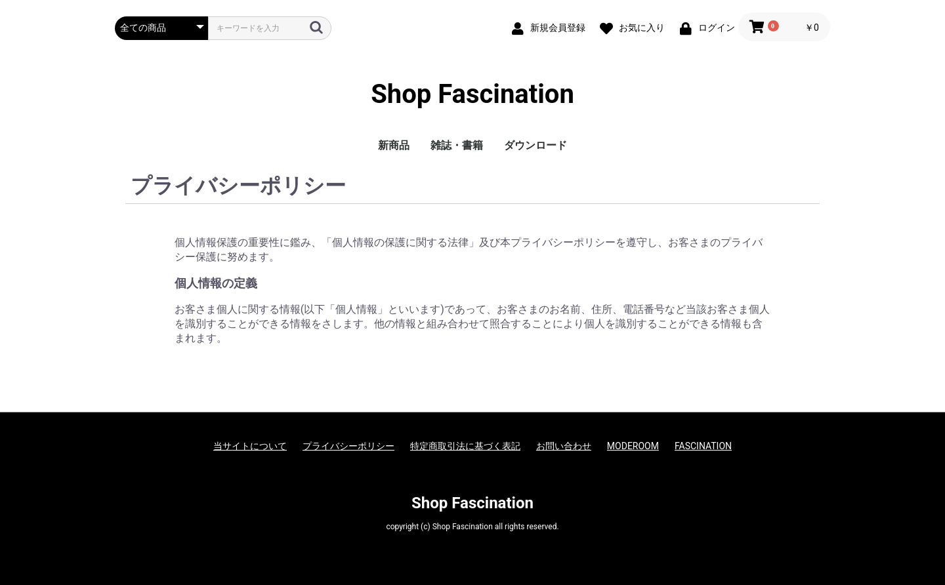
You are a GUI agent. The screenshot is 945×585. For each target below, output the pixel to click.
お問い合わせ (563, 446)
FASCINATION (703, 446)
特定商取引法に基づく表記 (465, 446)
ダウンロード (535, 145)
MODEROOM (633, 446)
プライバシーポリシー (348, 446)
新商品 (394, 145)
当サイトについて (250, 446)
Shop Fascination (472, 94)
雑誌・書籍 (456, 145)
